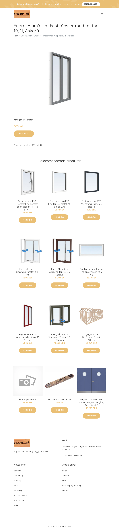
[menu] (102, 14)
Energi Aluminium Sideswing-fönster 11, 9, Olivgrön (59, 337)
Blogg (64, 470)
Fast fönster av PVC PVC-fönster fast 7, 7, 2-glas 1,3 (91, 204)
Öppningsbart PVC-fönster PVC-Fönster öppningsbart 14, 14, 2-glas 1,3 (27, 205)
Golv (16, 485)
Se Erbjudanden (91, 4)
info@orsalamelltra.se (72, 455)
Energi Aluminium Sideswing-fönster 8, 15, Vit (27, 272)
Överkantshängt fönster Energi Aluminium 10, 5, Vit (91, 272)
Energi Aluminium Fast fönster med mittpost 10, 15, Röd (28, 337)
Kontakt (65, 475)
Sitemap (65, 490)
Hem (16, 35)
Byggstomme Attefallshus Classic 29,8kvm (91, 337)
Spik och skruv (20, 495)
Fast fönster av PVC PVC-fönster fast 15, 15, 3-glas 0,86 (59, 204)
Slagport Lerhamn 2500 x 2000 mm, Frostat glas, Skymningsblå (91, 402)
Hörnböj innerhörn (28, 399)
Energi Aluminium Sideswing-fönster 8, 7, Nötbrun (59, 272)
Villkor (64, 480)
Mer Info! (23, 133)
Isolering (18, 490)
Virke (16, 505)
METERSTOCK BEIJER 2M (59, 399)
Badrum (17, 470)
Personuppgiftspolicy (71, 485)
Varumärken (19, 500)
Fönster (29, 119)
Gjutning (17, 480)
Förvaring (18, 475)
